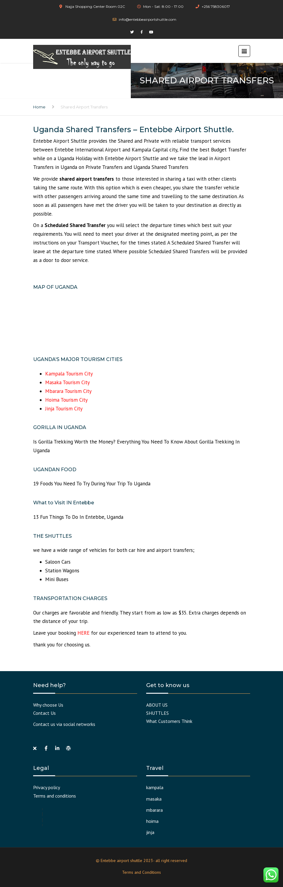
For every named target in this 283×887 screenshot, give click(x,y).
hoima (152, 821)
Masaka (54, 382)
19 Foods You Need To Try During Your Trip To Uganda (91, 483)
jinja (150, 832)
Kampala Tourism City (69, 373)
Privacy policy (46, 787)
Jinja (50, 408)
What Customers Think (169, 721)
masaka (154, 799)
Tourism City (76, 382)
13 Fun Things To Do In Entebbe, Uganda (78, 517)
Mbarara (54, 391)
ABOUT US (157, 705)
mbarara (154, 810)
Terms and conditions (54, 796)
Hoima (53, 400)
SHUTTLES (157, 713)
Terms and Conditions (141, 872)
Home (39, 106)
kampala (154, 787)
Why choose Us (48, 705)
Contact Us (44, 713)
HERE (83, 633)
